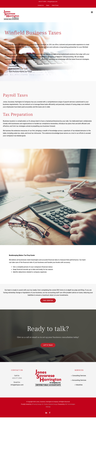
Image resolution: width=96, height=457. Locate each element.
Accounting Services (79, 380)
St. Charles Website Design (49, 404)
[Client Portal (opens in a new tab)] (55, 5)
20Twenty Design (36, 404)
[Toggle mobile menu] (92, 12)
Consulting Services (79, 376)
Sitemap (48, 406)
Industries (79, 385)
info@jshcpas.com (52, 1)
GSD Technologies (70, 404)
